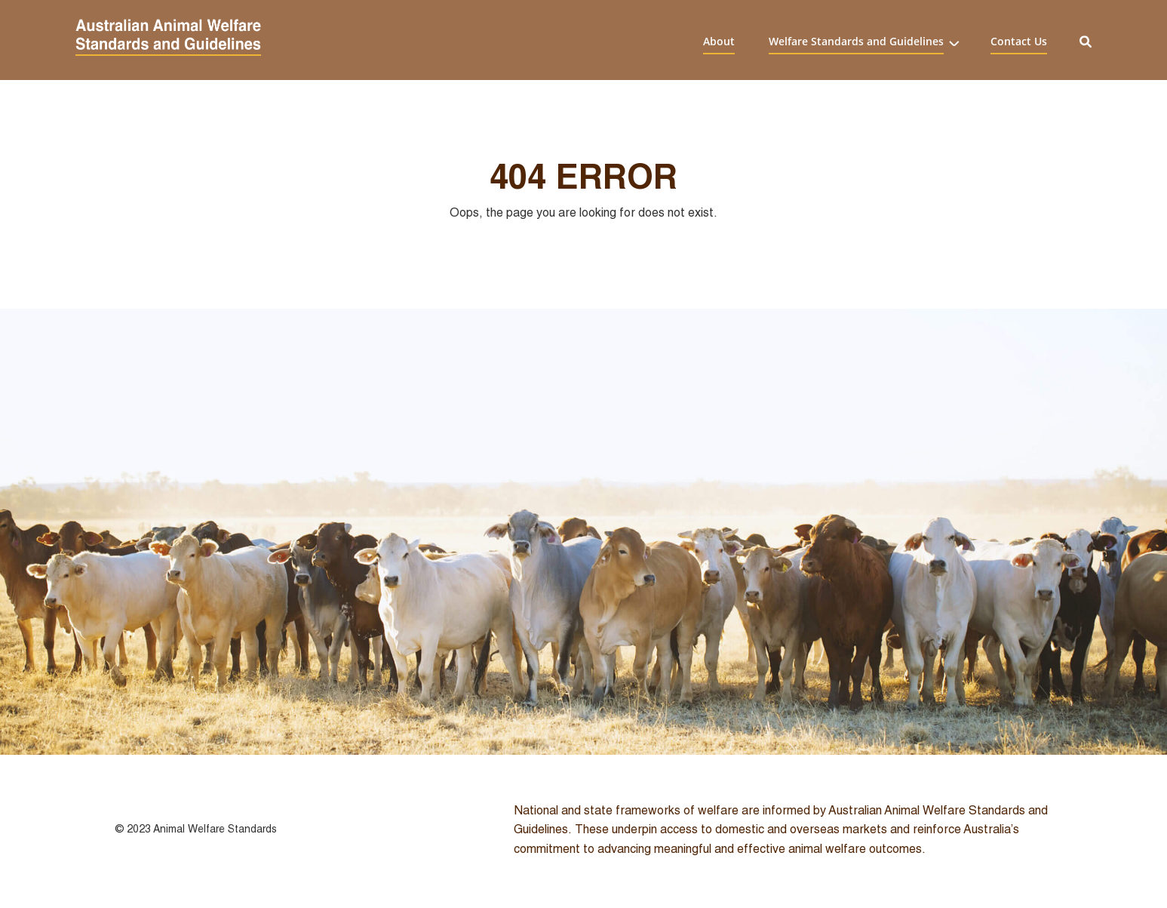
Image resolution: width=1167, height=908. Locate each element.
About (719, 41)
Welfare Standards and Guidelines (856, 41)
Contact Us (1018, 41)
